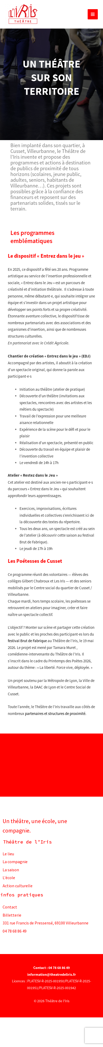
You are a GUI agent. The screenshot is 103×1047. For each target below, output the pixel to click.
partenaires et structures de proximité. (55, 713)
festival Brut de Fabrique (27, 640)
